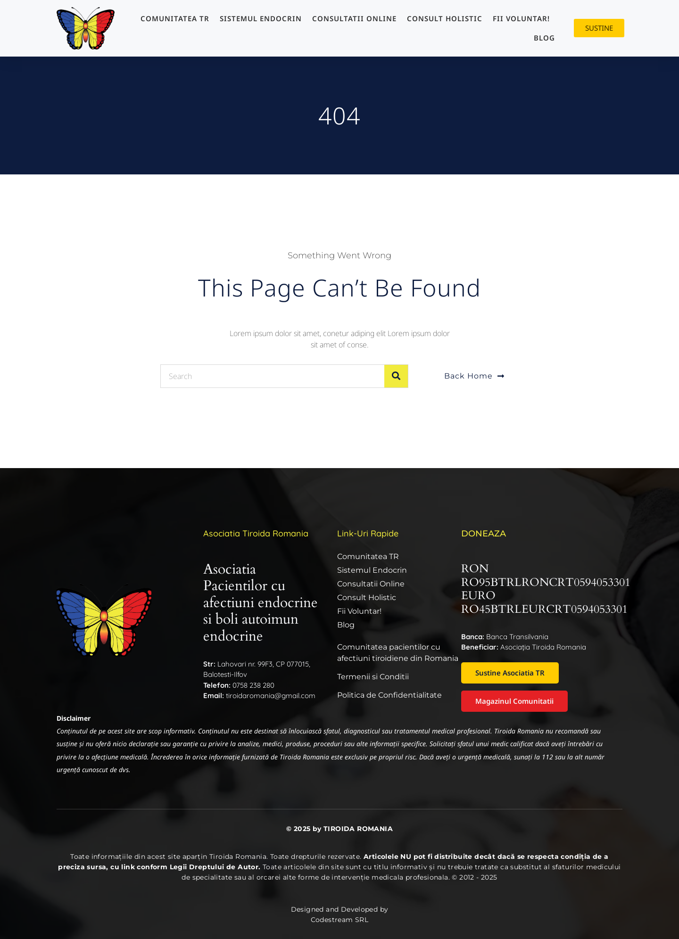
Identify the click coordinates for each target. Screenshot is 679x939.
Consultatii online (354, 18)
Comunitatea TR (175, 18)
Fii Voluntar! (521, 18)
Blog (544, 37)
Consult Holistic (444, 18)
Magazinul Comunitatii (514, 701)
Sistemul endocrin (261, 18)
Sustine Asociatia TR (510, 672)
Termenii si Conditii (373, 676)
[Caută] (396, 376)
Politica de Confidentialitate (389, 695)
